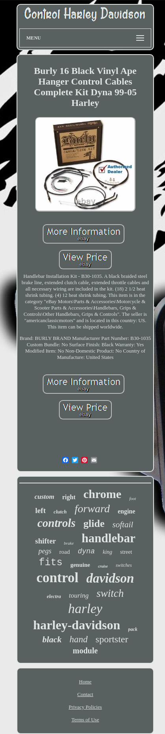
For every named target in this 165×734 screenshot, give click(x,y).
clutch (60, 512)
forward (92, 508)
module (85, 650)
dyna (86, 551)
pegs (44, 551)
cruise (103, 566)
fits (50, 562)
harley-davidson (76, 625)
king (107, 552)
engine (126, 511)
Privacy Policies (85, 707)
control (57, 577)
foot (132, 498)
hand (78, 639)
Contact (85, 694)
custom (44, 496)
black (52, 639)
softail (122, 524)
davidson (110, 578)
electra (54, 596)
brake (69, 543)
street (126, 552)
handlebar (108, 538)
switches (124, 565)
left (40, 510)
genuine (80, 565)
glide (93, 523)
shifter (45, 541)
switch (110, 593)
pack (132, 629)
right (69, 497)
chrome (102, 493)
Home (85, 682)
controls (57, 523)
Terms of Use (85, 720)
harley (85, 608)
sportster (112, 639)
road (64, 552)
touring (79, 595)
